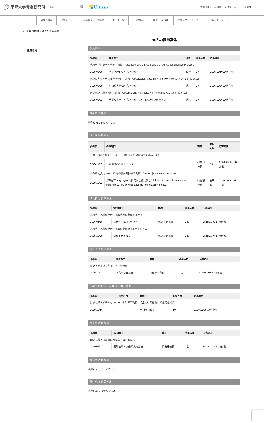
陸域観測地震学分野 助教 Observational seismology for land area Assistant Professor (138, 92)
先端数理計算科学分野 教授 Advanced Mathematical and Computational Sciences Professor (142, 64)
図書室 (218, 6)
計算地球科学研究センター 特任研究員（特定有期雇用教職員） (126, 155)
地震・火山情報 (161, 20)
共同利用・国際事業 (93, 20)
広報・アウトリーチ (188, 20)
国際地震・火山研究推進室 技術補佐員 (112, 339)
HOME (22, 31)
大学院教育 (138, 20)
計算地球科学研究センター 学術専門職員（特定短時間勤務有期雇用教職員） (133, 302)
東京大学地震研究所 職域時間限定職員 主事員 (116, 214)
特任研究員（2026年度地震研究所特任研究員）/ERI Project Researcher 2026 (133, 173)
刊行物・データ (215, 20)
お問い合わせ (232, 6)
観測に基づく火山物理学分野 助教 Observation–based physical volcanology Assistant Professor (144, 78)
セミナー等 (118, 20)
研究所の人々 (68, 20)
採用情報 (205, 6)
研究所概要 (46, 20)
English (247, 6)
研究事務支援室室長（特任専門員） (110, 265)
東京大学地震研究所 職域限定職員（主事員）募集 (118, 228)
